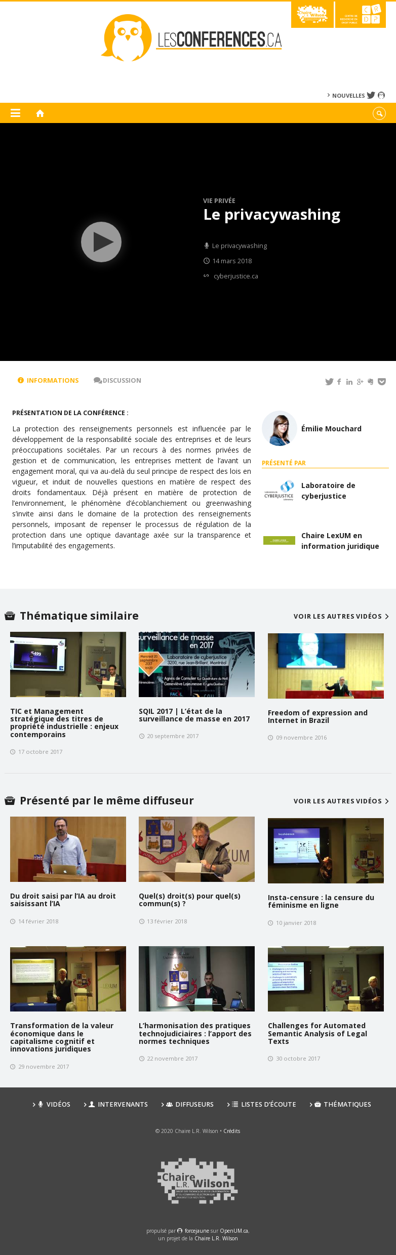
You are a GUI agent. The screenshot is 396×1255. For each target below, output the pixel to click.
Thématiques (342, 1104)
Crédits (231, 1131)
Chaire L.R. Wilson (216, 1238)
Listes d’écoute (264, 1104)
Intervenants (118, 1104)
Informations (48, 380)
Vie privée (219, 200)
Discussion (117, 380)
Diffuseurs (190, 1104)
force (197, 1230)
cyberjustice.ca (236, 276)
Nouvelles (348, 95)
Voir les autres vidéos (342, 616)
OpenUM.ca (234, 1230)
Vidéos (53, 1104)
